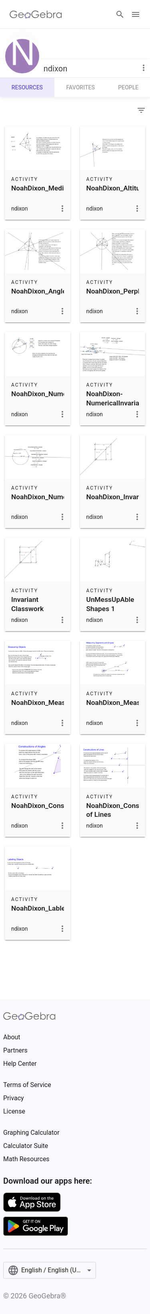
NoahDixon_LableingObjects (54, 908)
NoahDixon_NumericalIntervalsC (61, 394)
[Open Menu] (135, 14)
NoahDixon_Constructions (51, 806)
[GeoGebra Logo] (36, 14)
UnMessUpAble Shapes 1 (110, 603)
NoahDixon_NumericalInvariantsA (63, 497)
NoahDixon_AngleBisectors (53, 291)
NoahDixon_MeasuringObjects (58, 703)
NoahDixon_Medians (43, 188)
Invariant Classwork (27, 603)
